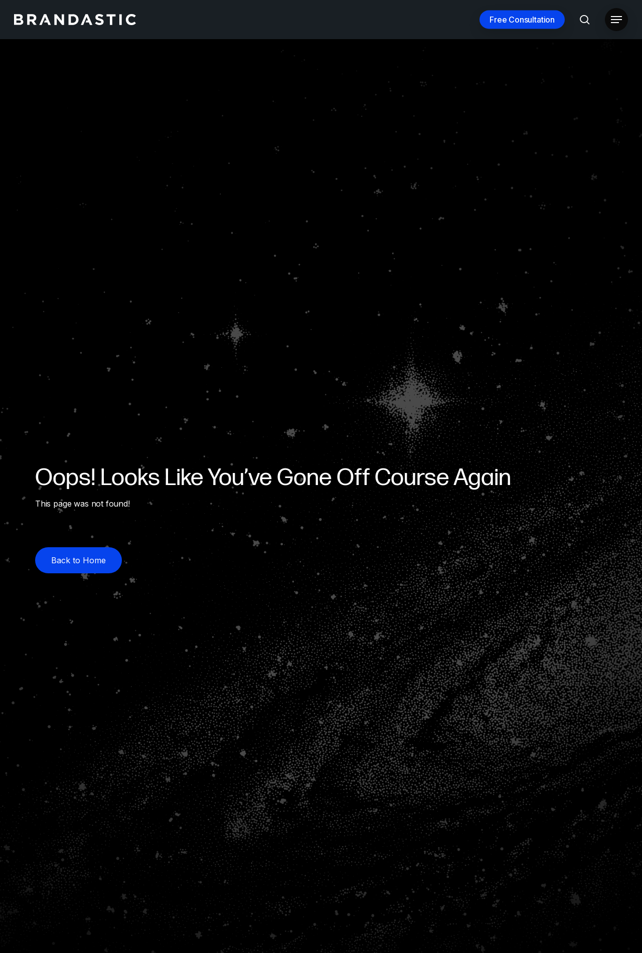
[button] (616, 20)
